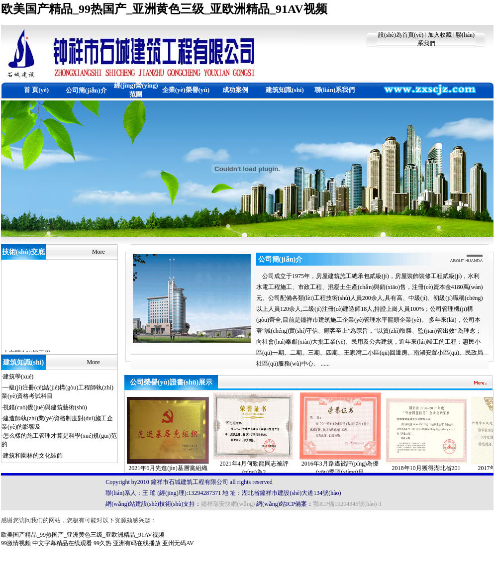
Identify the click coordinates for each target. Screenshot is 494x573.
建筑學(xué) (18, 376)
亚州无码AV (178, 543)
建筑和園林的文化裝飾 (33, 455)
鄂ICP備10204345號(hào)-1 (347, 503)
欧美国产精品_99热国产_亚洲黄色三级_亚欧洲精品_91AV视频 (164, 8)
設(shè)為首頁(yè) (400, 34)
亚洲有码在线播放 (137, 543)
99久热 (102, 543)
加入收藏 (440, 34)
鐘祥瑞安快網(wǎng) (228, 503)
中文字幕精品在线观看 (62, 543)
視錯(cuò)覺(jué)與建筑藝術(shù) (45, 407)
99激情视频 (16, 543)
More (98, 251)
